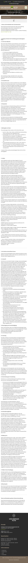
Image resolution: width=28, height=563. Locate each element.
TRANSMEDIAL (16, 560)
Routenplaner (3, 529)
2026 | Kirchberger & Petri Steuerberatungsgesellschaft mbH (14, 558)
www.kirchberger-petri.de (6, 32)
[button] (26, 7)
